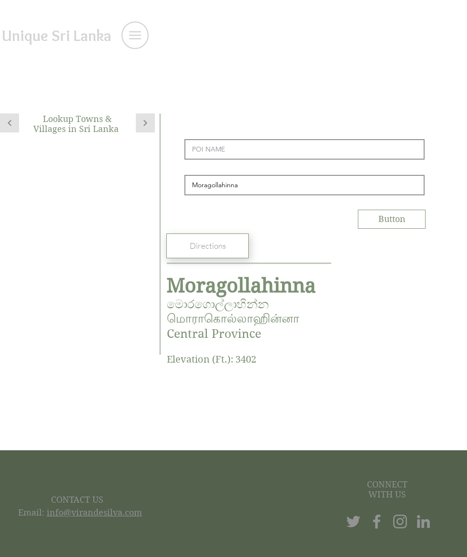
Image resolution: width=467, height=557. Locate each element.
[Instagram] (400, 521)
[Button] (392, 219)
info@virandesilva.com (94, 512)
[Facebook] (376, 521)
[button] (135, 35)
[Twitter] (353, 521)
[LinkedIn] (423, 521)
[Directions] (207, 245)
